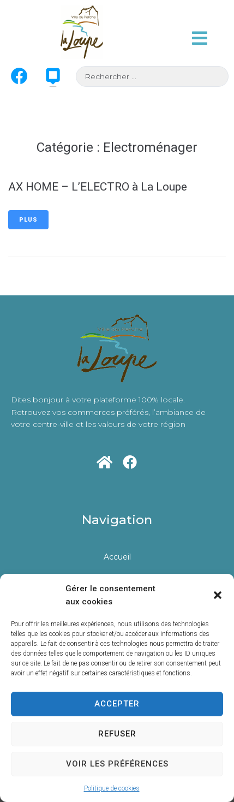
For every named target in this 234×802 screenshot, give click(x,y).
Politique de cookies (112, 788)
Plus (28, 219)
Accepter (117, 704)
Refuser (117, 734)
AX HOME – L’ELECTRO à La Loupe (97, 186)
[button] (217, 595)
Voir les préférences (117, 764)
